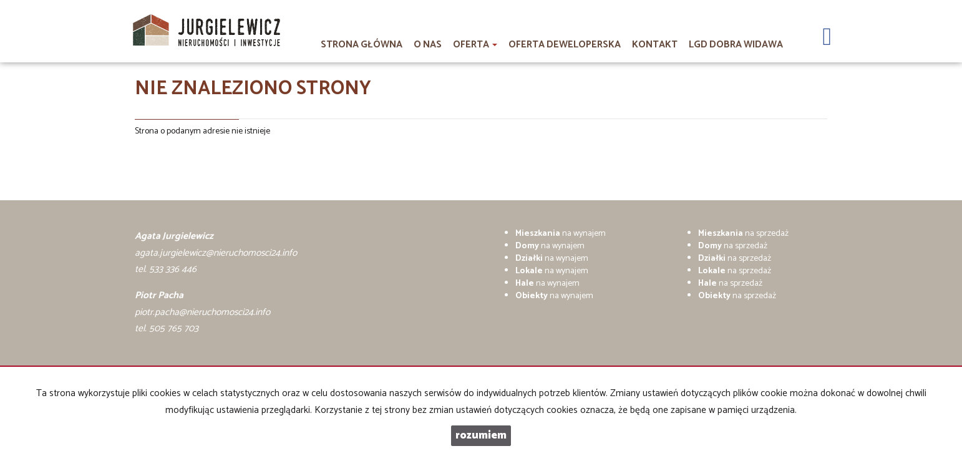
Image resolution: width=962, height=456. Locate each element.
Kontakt (655, 44)
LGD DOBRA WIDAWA (736, 44)
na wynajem (560, 233)
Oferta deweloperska (564, 44)
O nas (428, 44)
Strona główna (361, 44)
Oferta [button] (475, 44)
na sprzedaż (743, 233)
